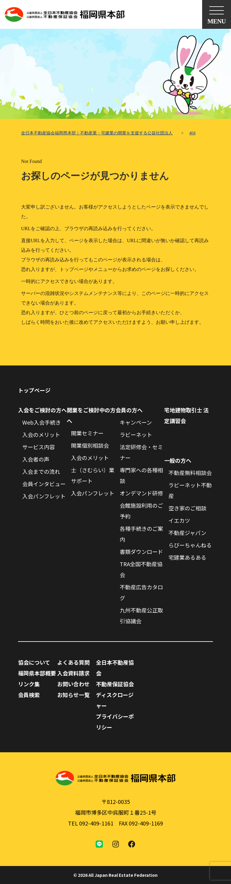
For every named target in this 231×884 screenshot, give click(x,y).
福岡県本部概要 (37, 673)
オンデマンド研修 (141, 493)
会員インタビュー (44, 484)
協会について (34, 662)
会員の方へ (129, 410)
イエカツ (179, 520)
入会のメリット (41, 434)
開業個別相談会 (90, 445)
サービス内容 (38, 447)
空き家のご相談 (187, 508)
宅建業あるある (187, 557)
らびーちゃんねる (190, 545)
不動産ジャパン (187, 533)
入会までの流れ (41, 471)
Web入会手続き (41, 422)
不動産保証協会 (115, 684)
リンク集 (29, 684)
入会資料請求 (73, 673)
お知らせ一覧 (73, 695)
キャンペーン (136, 422)
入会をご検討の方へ (42, 410)
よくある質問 (73, 662)
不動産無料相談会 (190, 473)
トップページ (34, 390)
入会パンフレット (44, 496)
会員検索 (29, 695)
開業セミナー (87, 433)
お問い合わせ (73, 684)
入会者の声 (35, 459)
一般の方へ (177, 460)
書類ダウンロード (141, 551)
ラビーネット (136, 434)
